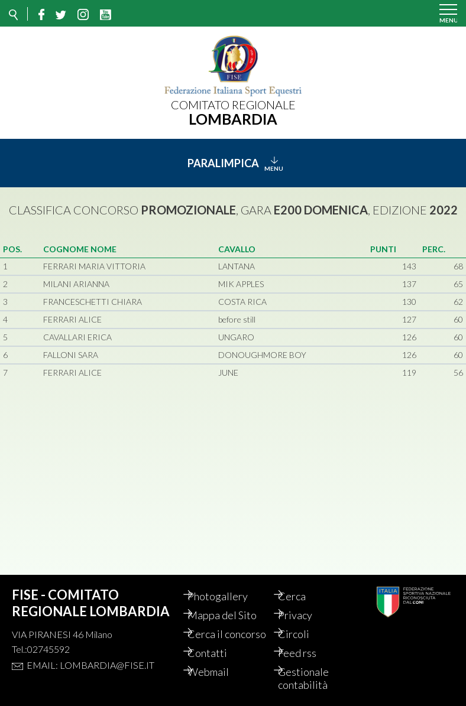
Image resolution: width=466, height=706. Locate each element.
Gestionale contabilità (314, 678)
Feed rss (308, 652)
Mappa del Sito (232, 602)
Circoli (304, 620)
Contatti (218, 652)
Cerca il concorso (219, 627)
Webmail (219, 671)
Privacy (306, 602)
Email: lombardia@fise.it (90, 652)
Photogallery (228, 583)
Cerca (302, 583)
